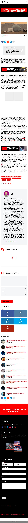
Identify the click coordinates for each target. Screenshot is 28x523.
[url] (14, 294)
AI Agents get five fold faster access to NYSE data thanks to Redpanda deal (15, 364)
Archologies (18, 176)
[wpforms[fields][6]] (14, 474)
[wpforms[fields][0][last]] (20, 464)
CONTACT (3, 514)
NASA (19, 178)
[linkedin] (7, 427)
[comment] (14, 281)
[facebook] (2, 427)
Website (3, 476)
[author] (14, 288)
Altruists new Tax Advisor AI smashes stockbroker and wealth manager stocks (16, 382)
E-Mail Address (5, 467)
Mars (14, 178)
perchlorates (9, 134)
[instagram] (5, 427)
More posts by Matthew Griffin (10, 241)
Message (4, 481)
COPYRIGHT (8, 514)
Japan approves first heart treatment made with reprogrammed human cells (15, 370)
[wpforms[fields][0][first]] (7, 464)
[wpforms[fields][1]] (14, 469)
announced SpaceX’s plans (18, 142)
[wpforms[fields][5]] (14, 479)
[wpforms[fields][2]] (14, 486)
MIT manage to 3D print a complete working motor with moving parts (15, 347)
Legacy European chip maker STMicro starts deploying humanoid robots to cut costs (16, 388)
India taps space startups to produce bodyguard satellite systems (15, 394)
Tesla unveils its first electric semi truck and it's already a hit (16, 341)
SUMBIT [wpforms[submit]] (3, 497)
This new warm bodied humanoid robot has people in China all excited (16, 376)
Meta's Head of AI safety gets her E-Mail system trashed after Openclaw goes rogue (15, 359)
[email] (14, 291)
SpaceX (4, 179)
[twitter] (12, 427)
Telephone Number (6, 472)
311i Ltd (9, 505)
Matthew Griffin (5, 35)
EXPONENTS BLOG (14, 514)
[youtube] (15, 427)
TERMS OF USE (21, 514)
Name (3, 462)
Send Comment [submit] (7, 301)
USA (9, 179)
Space (2, 36)
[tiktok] (10, 427)
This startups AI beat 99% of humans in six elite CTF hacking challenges (16, 353)
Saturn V (13, 140)
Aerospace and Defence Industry (8, 176)
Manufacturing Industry (6, 178)
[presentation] (10, 495)
